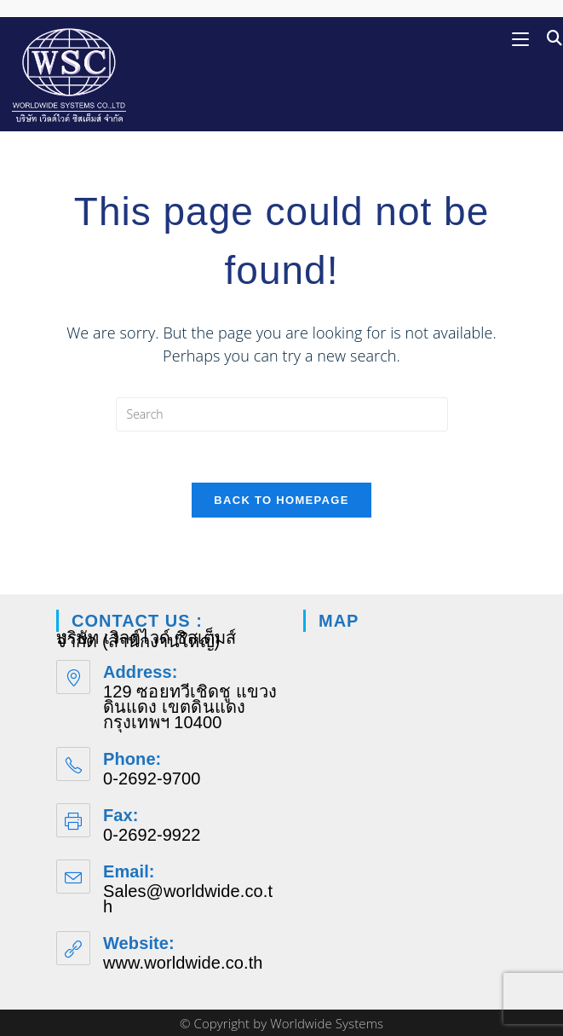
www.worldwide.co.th (183, 962)
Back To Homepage (281, 500)
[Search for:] (548, 38)
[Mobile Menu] (523, 38)
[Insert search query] (282, 414)
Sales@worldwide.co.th (188, 899)
